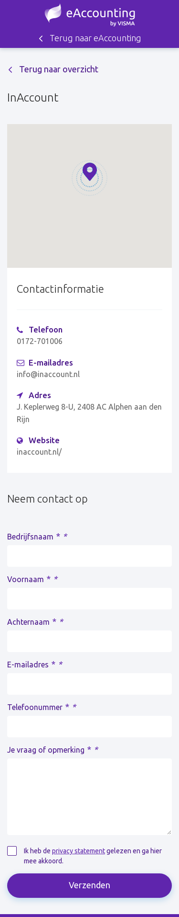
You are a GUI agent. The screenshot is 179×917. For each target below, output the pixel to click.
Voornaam (32, 578)
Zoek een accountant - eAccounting (89, 14)
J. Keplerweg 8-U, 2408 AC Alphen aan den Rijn (89, 413)
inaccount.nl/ (39, 451)
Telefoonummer (41, 706)
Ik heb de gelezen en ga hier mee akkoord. (93, 856)
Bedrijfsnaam (37, 536)
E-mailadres (34, 664)
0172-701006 (40, 341)
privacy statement (78, 851)
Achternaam (35, 621)
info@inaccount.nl (48, 374)
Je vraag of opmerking (52, 749)
